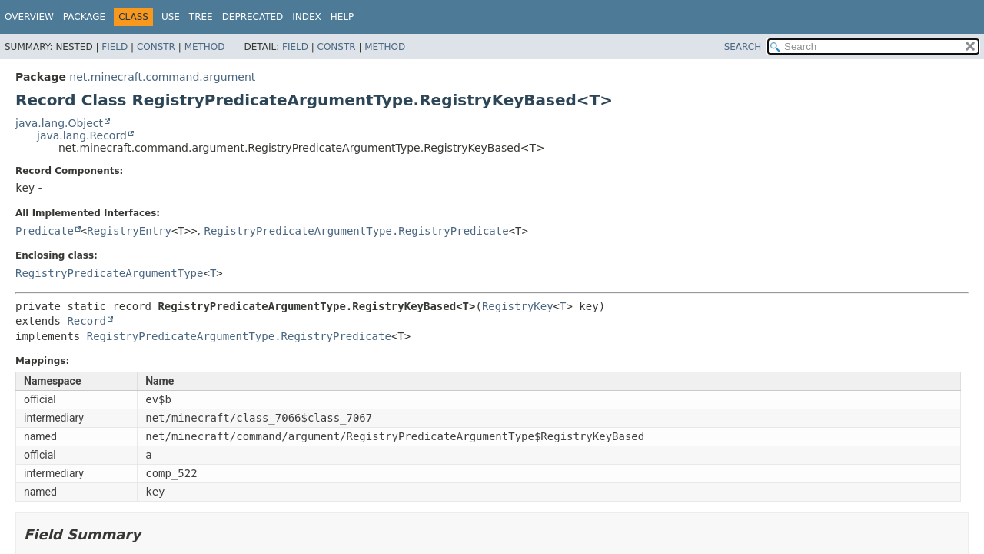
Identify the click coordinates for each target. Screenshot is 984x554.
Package (84, 17)
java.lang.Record (82, 135)
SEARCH (743, 47)
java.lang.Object (59, 123)
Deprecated (253, 17)
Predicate (44, 231)
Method (204, 47)
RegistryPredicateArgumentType (109, 273)
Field (114, 47)
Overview (29, 17)
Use (170, 17)
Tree (201, 17)
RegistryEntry (129, 231)
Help (342, 17)
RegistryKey (518, 306)
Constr (156, 47)
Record (86, 321)
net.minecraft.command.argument (162, 77)
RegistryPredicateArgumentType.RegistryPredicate (356, 231)
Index (306, 17)
